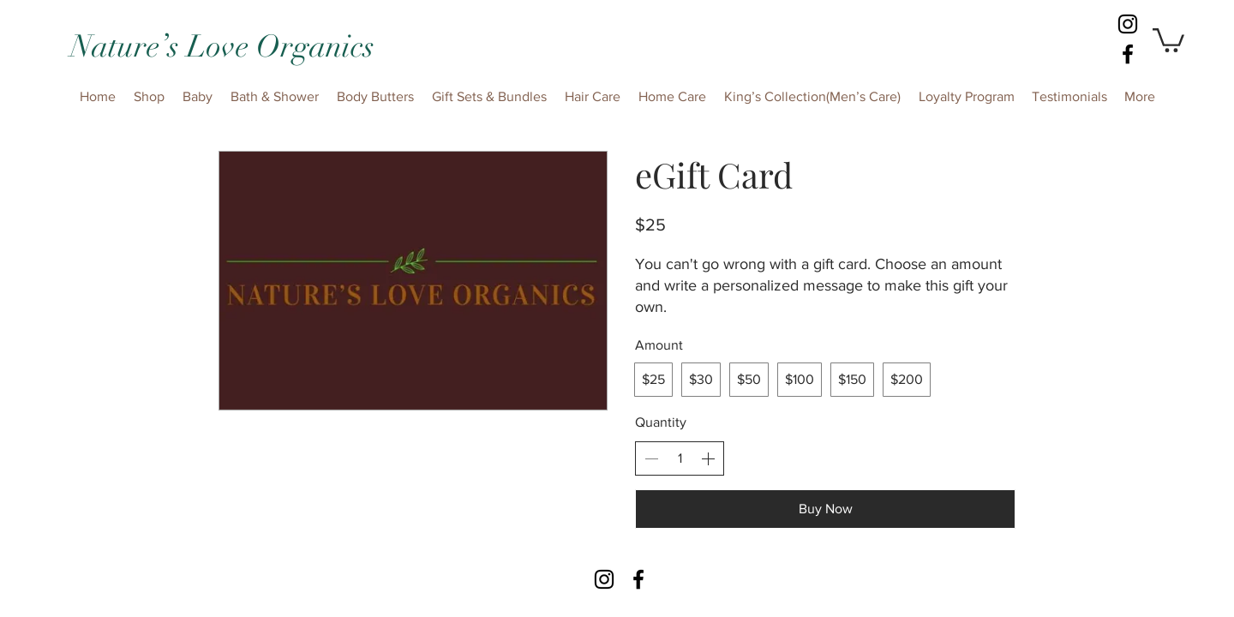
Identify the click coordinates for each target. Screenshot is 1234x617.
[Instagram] (1128, 24)
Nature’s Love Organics (222, 46)
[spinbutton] (680, 458)
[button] (1168, 39)
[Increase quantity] (708, 458)
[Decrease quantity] (651, 458)
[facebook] (1128, 54)
